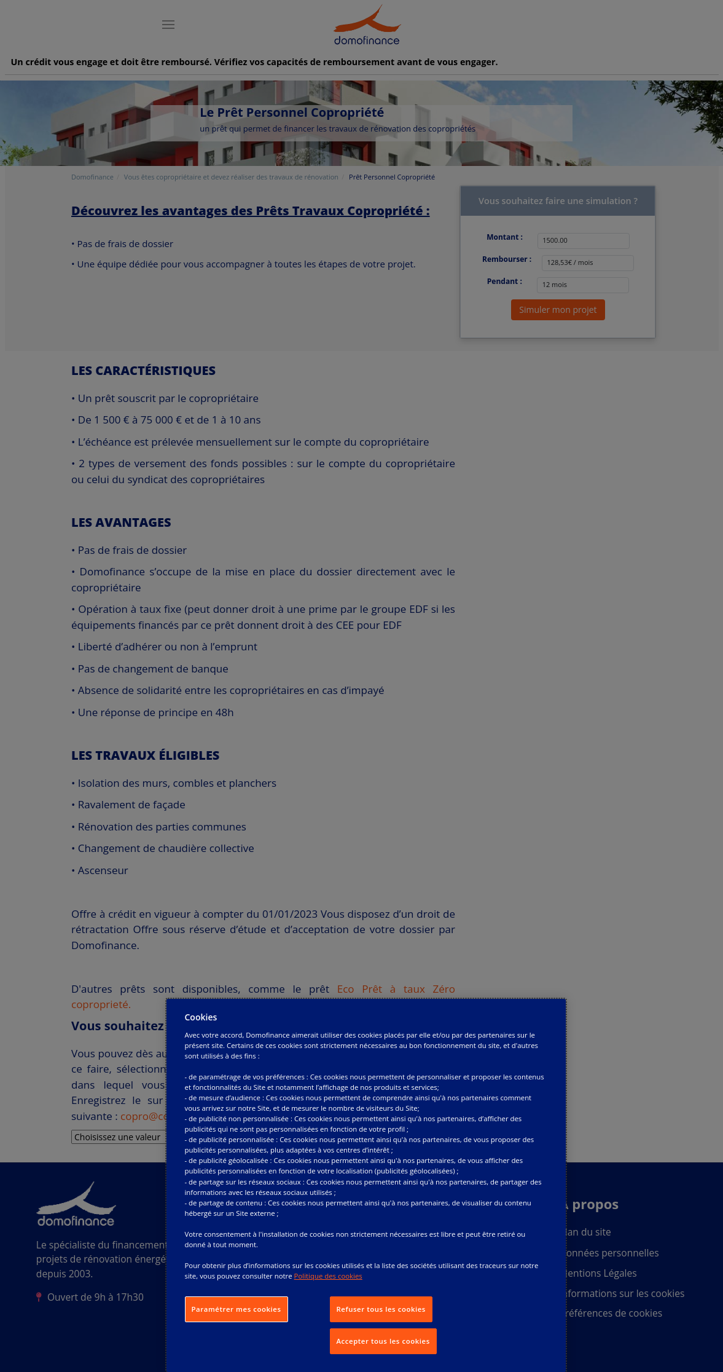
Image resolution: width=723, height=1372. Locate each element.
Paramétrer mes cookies (236, 1309)
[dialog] (366, 1185)
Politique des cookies (328, 1275)
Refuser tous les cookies (381, 1309)
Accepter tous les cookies (383, 1341)
